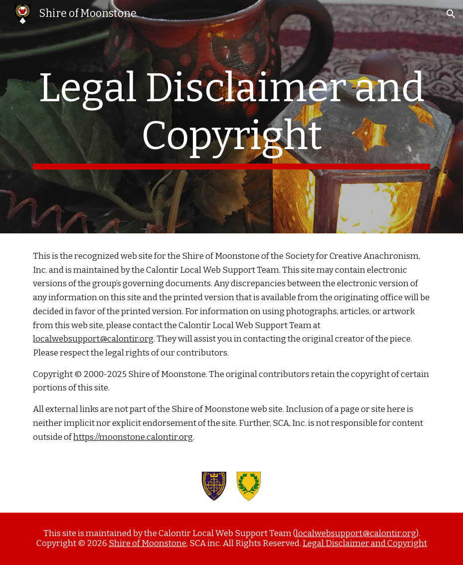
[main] (231, 117)
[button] (451, 14)
